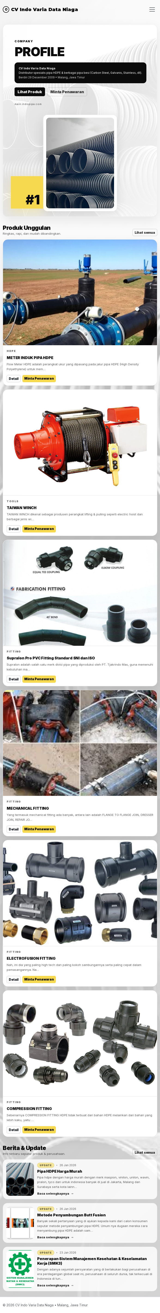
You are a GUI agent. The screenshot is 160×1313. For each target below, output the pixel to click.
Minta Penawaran (67, 91)
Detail (13, 379)
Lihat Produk (30, 91)
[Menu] (152, 9)
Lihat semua (145, 232)
